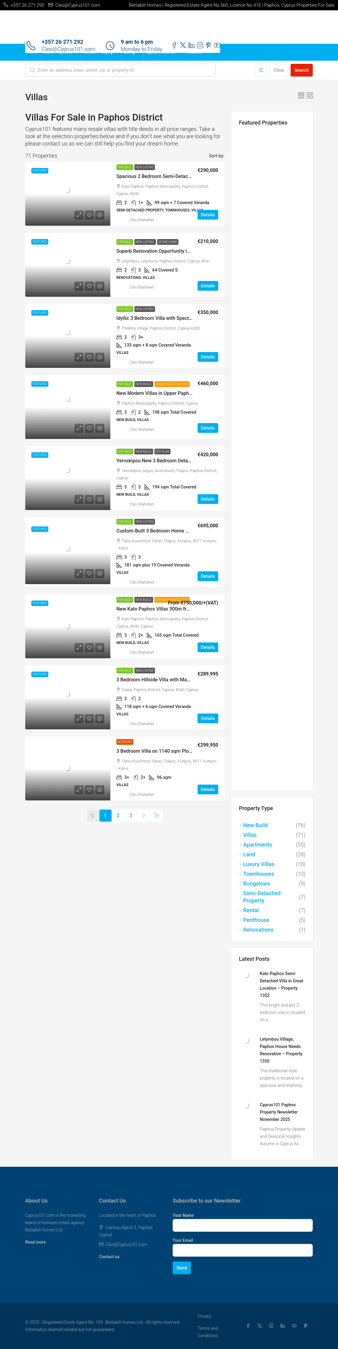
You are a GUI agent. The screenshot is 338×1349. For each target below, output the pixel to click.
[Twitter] (260, 1325)
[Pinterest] (307, 1325)
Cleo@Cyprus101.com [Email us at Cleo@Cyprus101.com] (126, 1244)
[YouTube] (295, 1325)
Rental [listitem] (249, 910)
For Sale (125, 167)
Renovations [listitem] (256, 929)
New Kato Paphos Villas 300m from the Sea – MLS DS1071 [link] (180, 609)
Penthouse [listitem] (254, 920)
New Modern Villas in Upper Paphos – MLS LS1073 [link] (171, 393)
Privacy (204, 1316)
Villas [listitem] (248, 835)
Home (33, 52)
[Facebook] (249, 1325)
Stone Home (167, 242)
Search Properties (57, 52)
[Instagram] (272, 1325)
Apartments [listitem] (255, 844)
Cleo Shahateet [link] (142, 220)
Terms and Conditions (208, 1332)
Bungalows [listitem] (254, 883)
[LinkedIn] (284, 1325)
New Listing (145, 167)
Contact (89, 52)
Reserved (125, 742)
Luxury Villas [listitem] (256, 864)
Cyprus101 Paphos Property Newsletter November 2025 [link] (279, 1112)
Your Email (183, 1240)
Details (208, 214)
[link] (67, 194)
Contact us (109, 1256)
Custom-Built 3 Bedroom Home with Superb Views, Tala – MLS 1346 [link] (190, 531)
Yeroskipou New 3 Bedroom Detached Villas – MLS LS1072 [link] (180, 461)
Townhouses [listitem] (256, 874)
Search (302, 70)
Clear (279, 70)
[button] (301, 95)
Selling (129, 52)
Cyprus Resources (160, 52)
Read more (35, 1242)
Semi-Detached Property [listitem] (260, 897)
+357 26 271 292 (62, 42)
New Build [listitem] (253, 825)
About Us (194, 52)
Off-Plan (163, 451)
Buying (106, 52)
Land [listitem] (247, 854)
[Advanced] (261, 70)
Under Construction (172, 384)
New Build (144, 384)
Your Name (183, 1215)
